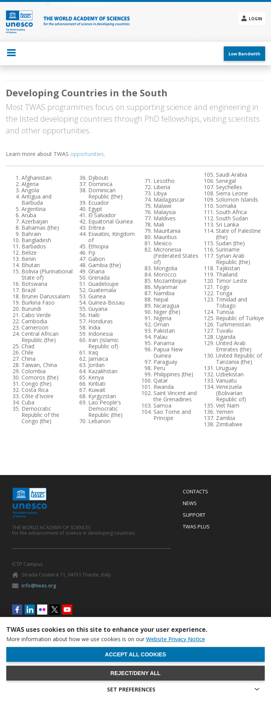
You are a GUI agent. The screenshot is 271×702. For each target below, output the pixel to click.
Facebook (17, 609)
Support (194, 515)
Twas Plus (196, 527)
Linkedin (30, 609)
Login (255, 18)
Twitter (55, 609)
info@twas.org (38, 585)
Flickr (42, 609)
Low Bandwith (244, 54)
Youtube (67, 609)
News (190, 503)
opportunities (87, 154)
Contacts (195, 492)
